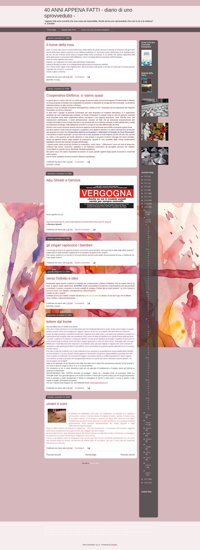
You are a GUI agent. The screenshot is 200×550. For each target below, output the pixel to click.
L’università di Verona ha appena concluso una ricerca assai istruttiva (73, 250)
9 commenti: (80, 162)
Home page (51, 30)
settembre (148, 424)
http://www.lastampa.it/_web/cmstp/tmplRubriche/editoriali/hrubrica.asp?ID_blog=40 (78, 222)
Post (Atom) (94, 463)
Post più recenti (53, 455)
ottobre (148, 415)
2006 (146, 483)
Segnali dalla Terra (68, 30)
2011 (146, 197)
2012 (146, 193)
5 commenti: (80, 77)
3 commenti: (80, 388)
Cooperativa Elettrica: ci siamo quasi (74, 95)
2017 (146, 183)
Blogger (114, 545)
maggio (148, 447)
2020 (146, 180)
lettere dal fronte (59, 322)
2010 (146, 200)
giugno (148, 439)
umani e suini (56, 404)
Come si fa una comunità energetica (95, 30)
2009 (146, 204)
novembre (148, 221)
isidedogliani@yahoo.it (98, 383)
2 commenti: (80, 303)
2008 (146, 207)
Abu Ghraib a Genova (63, 180)
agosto (148, 428)
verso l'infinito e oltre (62, 278)
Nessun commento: (83, 230)
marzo (148, 458)
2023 (146, 176)
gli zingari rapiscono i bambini (69, 245)
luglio (148, 433)
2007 (146, 479)
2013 (146, 190)
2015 (146, 187)
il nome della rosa (60, 45)
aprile (148, 452)
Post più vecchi (128, 455)
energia (57, 80)
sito (61, 214)
